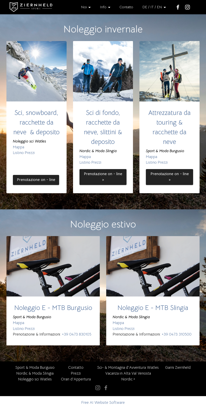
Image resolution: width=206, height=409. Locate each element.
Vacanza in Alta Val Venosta (128, 373)
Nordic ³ (128, 379)
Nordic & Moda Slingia (35, 373)
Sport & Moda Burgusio (35, 367)
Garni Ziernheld (178, 367)
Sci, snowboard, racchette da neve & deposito (36, 122)
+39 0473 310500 (177, 334)
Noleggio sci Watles (35, 379)
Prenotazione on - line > (103, 176)
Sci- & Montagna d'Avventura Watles (128, 367)
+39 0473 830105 (76, 334)
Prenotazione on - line (36, 179)
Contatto (126, 7)
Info (103, 7)
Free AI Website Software (103, 402)
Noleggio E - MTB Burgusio (53, 308)
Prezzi (76, 373)
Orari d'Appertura (76, 379)
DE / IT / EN (152, 7)
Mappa (18, 147)
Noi (84, 7)
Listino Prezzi (24, 152)
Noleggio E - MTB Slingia (152, 308)
